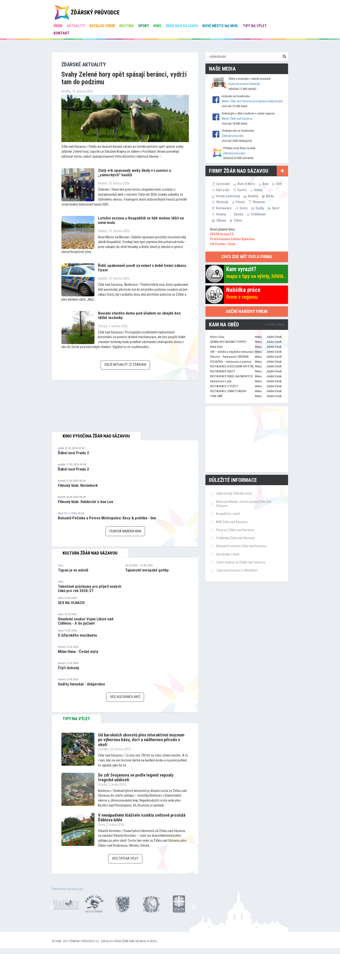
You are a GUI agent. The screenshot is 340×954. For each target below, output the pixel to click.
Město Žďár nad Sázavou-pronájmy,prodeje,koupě (252, 101)
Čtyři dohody (68, 667)
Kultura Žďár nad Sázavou (90, 553)
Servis (243, 208)
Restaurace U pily (220, 381)
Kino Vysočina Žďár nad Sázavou (96, 436)
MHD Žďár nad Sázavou (231, 522)
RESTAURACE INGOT (222, 371)
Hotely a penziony (228, 196)
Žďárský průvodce (233, 136)
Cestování (223, 184)
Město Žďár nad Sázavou (237, 118)
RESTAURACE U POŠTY (224, 386)
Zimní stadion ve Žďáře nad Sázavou (240, 562)
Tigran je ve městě (73, 570)
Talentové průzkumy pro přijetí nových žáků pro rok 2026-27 (89, 588)
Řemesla (259, 202)
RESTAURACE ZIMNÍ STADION (228, 391)
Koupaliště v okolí (228, 514)
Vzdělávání (258, 214)
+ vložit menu (275, 324)
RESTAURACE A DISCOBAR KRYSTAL (232, 366)
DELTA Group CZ (222, 234)
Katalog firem (102, 26)
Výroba (238, 214)
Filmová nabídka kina (125, 531)
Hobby (258, 190)
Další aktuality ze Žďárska (125, 365)
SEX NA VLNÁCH (71, 602)
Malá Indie (216, 347)
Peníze (240, 202)
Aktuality (76, 26)
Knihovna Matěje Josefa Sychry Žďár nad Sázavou (243, 504)
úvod (58, 26)
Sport (143, 26)
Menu (258, 337)
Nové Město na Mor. (220, 26)
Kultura (126, 26)
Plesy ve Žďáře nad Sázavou (235, 530)
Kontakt (61, 33)
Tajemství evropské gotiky (147, 570)
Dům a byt (223, 190)
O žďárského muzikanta (77, 635)
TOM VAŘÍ (216, 396)
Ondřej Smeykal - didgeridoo (81, 684)
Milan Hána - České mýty (78, 651)
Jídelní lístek (274, 337)
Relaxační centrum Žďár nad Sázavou (241, 546)
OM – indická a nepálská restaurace (232, 351)
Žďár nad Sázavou (182, 26)
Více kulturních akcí (125, 697)
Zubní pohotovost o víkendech (236, 570)
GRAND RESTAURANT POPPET (228, 342)
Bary (265, 184)
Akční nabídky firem (247, 311)
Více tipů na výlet (125, 859)
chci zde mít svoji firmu (246, 256)
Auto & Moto (246, 184)
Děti (279, 184)
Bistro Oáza (217, 337)
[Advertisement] (246, 439)
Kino (157, 26)
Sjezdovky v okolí (227, 554)
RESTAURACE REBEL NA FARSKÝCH (231, 376)
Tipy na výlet (255, 26)
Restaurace (224, 208)
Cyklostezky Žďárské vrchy (234, 494)
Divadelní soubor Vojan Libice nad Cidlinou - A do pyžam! (85, 621)
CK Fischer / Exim (222, 244)
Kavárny (253, 196)
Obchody (222, 202)
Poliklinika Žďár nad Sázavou (235, 538)
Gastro (241, 190)
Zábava (221, 220)
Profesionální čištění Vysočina (232, 239)
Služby (259, 208)
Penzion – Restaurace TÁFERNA (229, 356)
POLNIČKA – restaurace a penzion (230, 361)
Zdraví (238, 220)
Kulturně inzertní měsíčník (244, 84)
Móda (270, 196)
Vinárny (221, 214)
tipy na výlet (76, 718)
